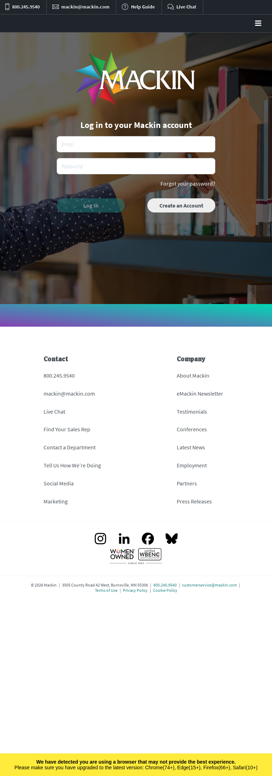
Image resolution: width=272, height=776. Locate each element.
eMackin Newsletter (200, 393)
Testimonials (192, 411)
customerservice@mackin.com (209, 585)
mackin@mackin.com (69, 393)
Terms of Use (106, 590)
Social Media (59, 483)
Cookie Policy (165, 590)
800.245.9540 (59, 375)
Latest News (191, 447)
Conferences (192, 429)
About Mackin (193, 375)
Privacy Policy (135, 590)
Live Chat (54, 411)
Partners (187, 483)
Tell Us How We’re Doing (72, 465)
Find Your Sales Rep (67, 429)
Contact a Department (70, 447)
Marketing (56, 501)
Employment (192, 465)
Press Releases (194, 501)
